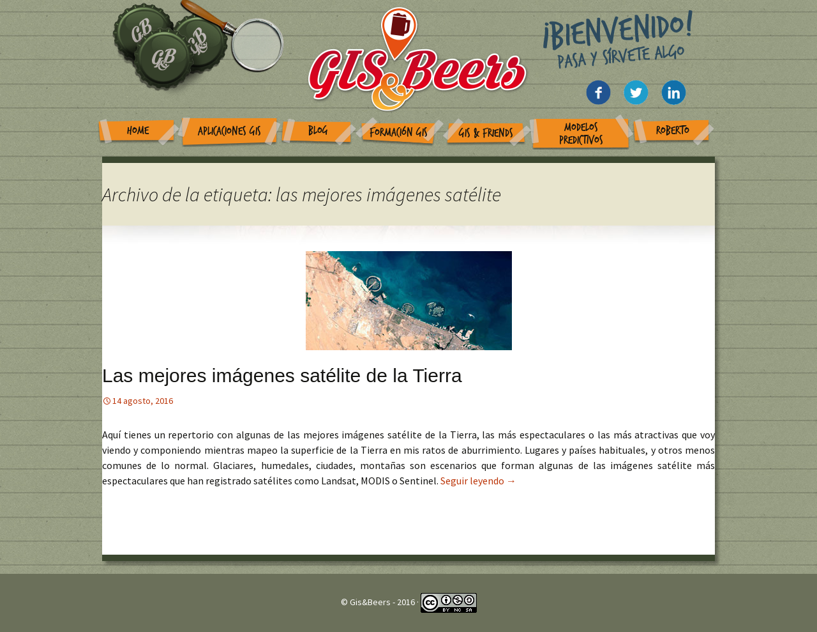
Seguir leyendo (478, 480)
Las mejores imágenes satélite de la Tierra (282, 375)
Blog (318, 130)
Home (138, 130)
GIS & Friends (486, 133)
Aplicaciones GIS (229, 131)
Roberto (672, 130)
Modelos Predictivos (581, 134)
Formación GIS (399, 132)
